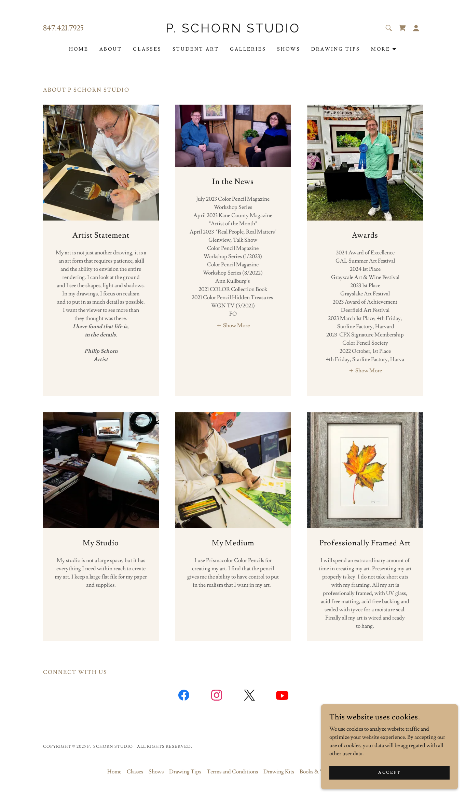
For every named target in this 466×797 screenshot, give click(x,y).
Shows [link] (288, 49)
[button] (416, 28)
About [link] (110, 49)
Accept (389, 772)
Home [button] (114, 771)
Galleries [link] (248, 49)
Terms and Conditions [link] (232, 771)
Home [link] (78, 49)
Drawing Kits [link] (278, 771)
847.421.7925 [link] (63, 28)
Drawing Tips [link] (335, 49)
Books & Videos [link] (317, 771)
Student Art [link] (196, 49)
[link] (233, 30)
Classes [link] (147, 49)
